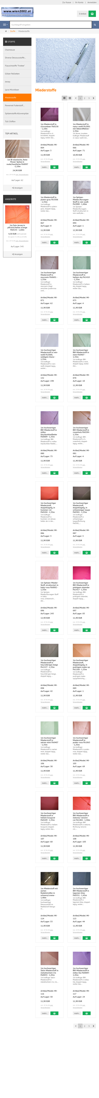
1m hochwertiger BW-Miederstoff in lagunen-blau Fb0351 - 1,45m (81, 892)
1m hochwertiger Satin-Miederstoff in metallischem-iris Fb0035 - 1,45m (49, 971)
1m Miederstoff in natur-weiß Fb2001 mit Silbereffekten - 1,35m (81, 127)
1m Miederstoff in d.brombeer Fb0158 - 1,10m (49, 126)
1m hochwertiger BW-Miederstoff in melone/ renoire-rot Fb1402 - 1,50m (81, 816)
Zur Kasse (66, 2)
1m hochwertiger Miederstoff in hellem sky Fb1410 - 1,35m (81, 276)
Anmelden (92, 2)
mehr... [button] (45, 167)
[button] (93, 98)
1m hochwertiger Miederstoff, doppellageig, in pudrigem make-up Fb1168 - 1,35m (81, 665)
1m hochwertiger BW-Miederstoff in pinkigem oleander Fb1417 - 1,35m (81, 586)
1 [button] (80, 98)
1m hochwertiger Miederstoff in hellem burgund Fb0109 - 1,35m (48, 816)
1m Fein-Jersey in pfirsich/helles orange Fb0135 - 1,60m (17, 227)
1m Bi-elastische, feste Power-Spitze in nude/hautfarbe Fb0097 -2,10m (17, 163)
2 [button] (84, 98)
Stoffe (11, 41)
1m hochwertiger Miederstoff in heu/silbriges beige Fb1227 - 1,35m (49, 663)
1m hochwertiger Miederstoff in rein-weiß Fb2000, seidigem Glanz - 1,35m (49, 354)
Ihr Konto (79, 2)
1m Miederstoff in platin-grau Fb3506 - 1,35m (49, 199)
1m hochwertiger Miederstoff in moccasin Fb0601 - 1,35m (49, 276)
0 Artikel (82, 13)
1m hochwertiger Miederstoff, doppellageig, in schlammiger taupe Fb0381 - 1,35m (81, 507)
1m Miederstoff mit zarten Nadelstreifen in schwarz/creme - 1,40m (49, 893)
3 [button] (89, 98)
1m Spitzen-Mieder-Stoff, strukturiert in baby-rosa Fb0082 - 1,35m (49, 586)
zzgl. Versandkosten (22, 175)
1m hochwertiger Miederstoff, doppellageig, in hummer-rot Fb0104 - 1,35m (48, 507)
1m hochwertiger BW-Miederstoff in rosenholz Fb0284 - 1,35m (81, 431)
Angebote (10, 199)
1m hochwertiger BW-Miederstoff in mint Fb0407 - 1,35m (81, 353)
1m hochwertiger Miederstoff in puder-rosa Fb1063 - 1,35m (81, 741)
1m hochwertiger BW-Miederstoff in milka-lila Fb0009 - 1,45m (81, 971)
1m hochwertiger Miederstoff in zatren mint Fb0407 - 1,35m (49, 741)
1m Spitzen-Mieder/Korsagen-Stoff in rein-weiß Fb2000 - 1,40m (81, 200)
